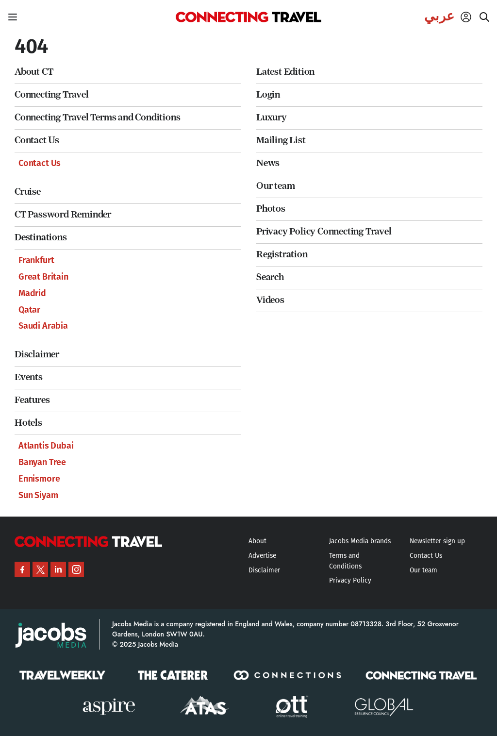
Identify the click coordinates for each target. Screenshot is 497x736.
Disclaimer (37, 354)
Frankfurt (36, 260)
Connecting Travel (52, 94)
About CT (34, 71)
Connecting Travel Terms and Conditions (97, 117)
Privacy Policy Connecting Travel (324, 231)
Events (29, 377)
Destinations (41, 237)
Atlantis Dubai (45, 445)
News (268, 162)
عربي (439, 16)
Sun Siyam (38, 495)
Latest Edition (285, 71)
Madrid (32, 293)
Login (268, 94)
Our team (275, 185)
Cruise (28, 191)
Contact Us (37, 140)
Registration (282, 254)
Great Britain (43, 276)
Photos (270, 208)
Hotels (28, 422)
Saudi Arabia (43, 325)
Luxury (271, 117)
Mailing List (281, 140)
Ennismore (39, 478)
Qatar (29, 309)
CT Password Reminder (63, 214)
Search (270, 277)
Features (32, 399)
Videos (270, 299)
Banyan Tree (42, 462)
